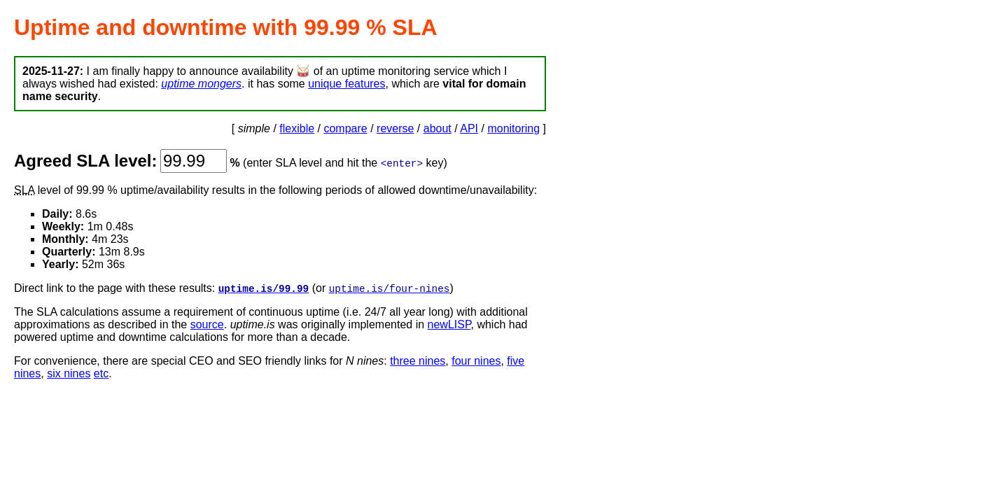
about (437, 128)
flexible (296, 128)
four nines (475, 362)
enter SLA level (284, 163)
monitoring (513, 128)
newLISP (449, 325)
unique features (346, 84)
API (469, 128)
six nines (68, 374)
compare (345, 128)
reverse (395, 128)
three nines (417, 362)
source (207, 325)
